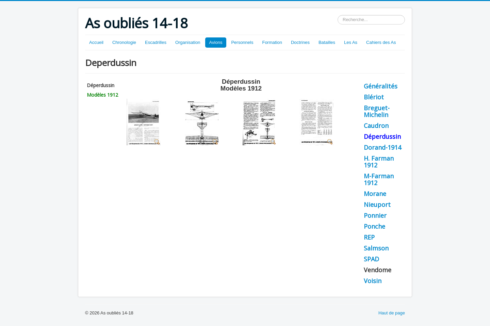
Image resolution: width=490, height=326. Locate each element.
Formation (272, 42)
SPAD (371, 259)
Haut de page (391, 312)
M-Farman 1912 (379, 179)
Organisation (187, 42)
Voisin (372, 281)
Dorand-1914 (382, 147)
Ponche (374, 226)
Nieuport (377, 204)
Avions (216, 42)
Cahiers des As (381, 42)
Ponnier (375, 215)
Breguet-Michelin (377, 111)
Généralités (380, 86)
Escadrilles (155, 42)
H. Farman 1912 (379, 161)
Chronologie (124, 42)
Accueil (96, 42)
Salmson (376, 248)
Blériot (374, 97)
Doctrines (300, 42)
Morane (375, 194)
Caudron (376, 125)
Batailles (326, 42)
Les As (350, 42)
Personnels (242, 42)
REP (369, 237)
